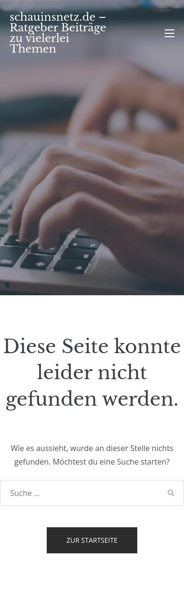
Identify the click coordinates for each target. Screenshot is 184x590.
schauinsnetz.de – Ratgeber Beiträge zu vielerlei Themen (58, 33)
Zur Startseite (92, 540)
